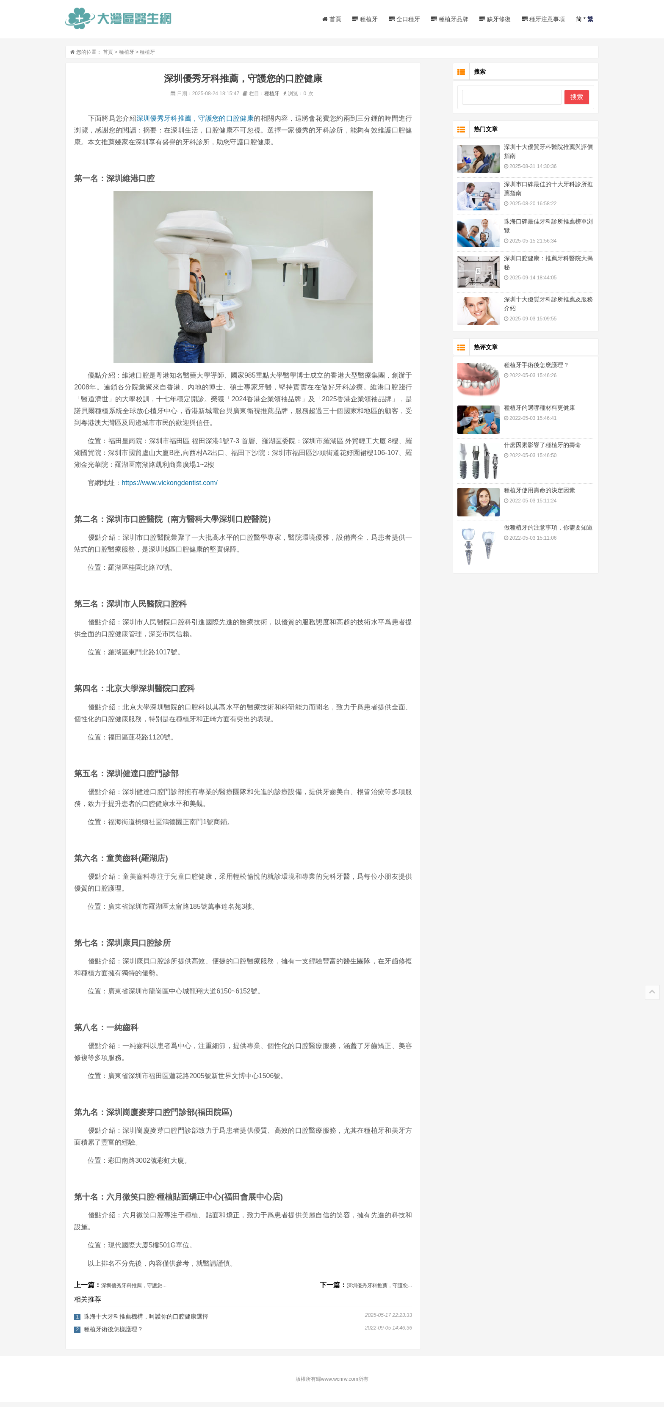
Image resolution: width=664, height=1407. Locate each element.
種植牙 (352, 19)
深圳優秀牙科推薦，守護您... (146, 1291)
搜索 (564, 101)
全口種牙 (391, 19)
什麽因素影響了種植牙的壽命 (529, 450)
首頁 (319, 19)
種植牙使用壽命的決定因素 (526, 495)
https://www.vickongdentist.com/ (182, 487)
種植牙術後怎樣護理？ (126, 1334)
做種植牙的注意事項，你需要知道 (535, 532)
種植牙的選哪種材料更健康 (526, 412)
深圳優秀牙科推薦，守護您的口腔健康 (207, 123)
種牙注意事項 (530, 19)
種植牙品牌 (437, 19)
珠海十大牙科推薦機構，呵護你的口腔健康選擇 (159, 1321)
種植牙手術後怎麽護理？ (523, 370)
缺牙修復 (482, 19)
